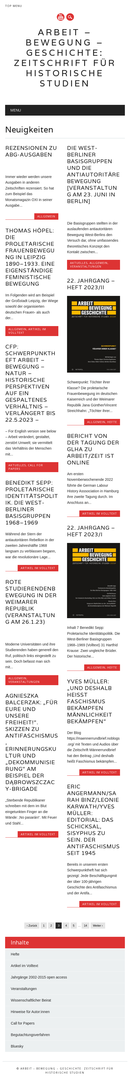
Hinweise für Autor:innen (30, 1012)
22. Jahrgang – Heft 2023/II (91, 284)
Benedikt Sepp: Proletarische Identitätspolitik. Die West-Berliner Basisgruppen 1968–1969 (31, 502)
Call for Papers (23, 1023)
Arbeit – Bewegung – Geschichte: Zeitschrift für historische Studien (65, 57)
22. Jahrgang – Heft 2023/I (91, 531)
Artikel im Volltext (99, 513)
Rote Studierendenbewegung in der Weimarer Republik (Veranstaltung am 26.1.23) (31, 602)
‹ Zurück (32, 925)
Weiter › (98, 925)
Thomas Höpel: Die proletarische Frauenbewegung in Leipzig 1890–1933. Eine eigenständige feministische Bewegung (30, 257)
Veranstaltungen (85, 266)
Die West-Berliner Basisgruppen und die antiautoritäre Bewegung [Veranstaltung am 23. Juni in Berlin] (93, 174)
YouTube (60, 17)
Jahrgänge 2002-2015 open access (39, 977)
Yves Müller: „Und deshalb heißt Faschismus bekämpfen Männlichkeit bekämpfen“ (89, 701)
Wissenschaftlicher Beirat (31, 1000)
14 (85, 925)
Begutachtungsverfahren (30, 1035)
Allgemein (46, 216)
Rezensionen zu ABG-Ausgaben (31, 151)
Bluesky (17, 1046)
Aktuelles (79, 263)
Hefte (112, 422)
